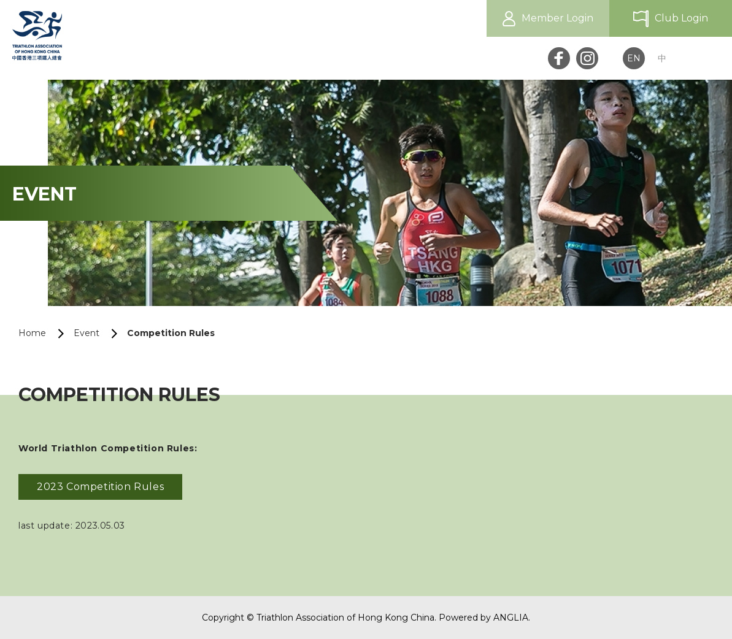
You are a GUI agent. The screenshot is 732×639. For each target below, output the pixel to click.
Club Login (681, 18)
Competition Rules (171, 333)
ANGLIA (510, 617)
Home (32, 333)
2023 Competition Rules (100, 486)
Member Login (557, 18)
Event (86, 333)
